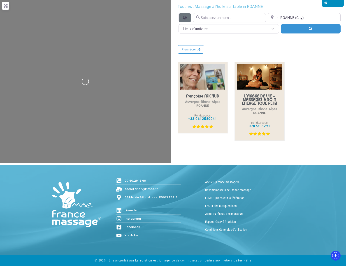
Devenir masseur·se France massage (228, 190)
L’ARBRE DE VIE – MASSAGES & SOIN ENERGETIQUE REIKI (259, 99)
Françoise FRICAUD (202, 95)
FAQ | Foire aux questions (221, 206)
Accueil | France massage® (222, 182)
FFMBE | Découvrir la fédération (224, 198)
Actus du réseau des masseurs (224, 214)
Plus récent (190, 49)
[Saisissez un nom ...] (229, 17)
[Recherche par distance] (185, 17)
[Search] (311, 28)
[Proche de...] (304, 17)
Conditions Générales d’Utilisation (226, 229)
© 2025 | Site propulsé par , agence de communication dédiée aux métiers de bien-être (173, 260)
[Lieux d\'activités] (229, 28)
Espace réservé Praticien (220, 221)
